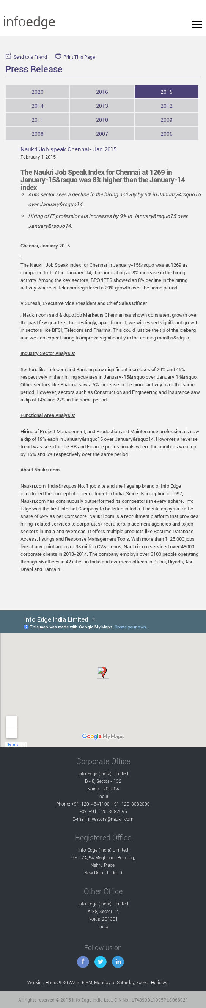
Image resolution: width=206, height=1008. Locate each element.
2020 (37, 91)
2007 (102, 133)
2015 (166, 91)
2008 (37, 133)
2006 (166, 133)
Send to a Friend (26, 57)
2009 (166, 119)
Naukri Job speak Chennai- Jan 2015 (68, 149)
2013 (102, 105)
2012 (166, 105)
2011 (37, 119)
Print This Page (75, 57)
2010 (102, 119)
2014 (37, 105)
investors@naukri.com (111, 819)
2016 (102, 91)
